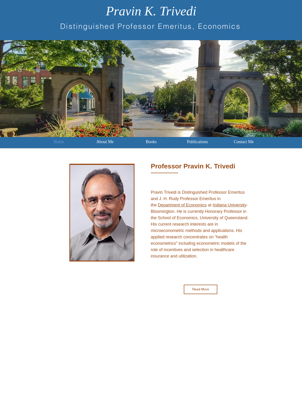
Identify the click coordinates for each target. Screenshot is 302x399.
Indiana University (229, 205)
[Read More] (200, 289)
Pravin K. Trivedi (151, 11)
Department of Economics (182, 205)
